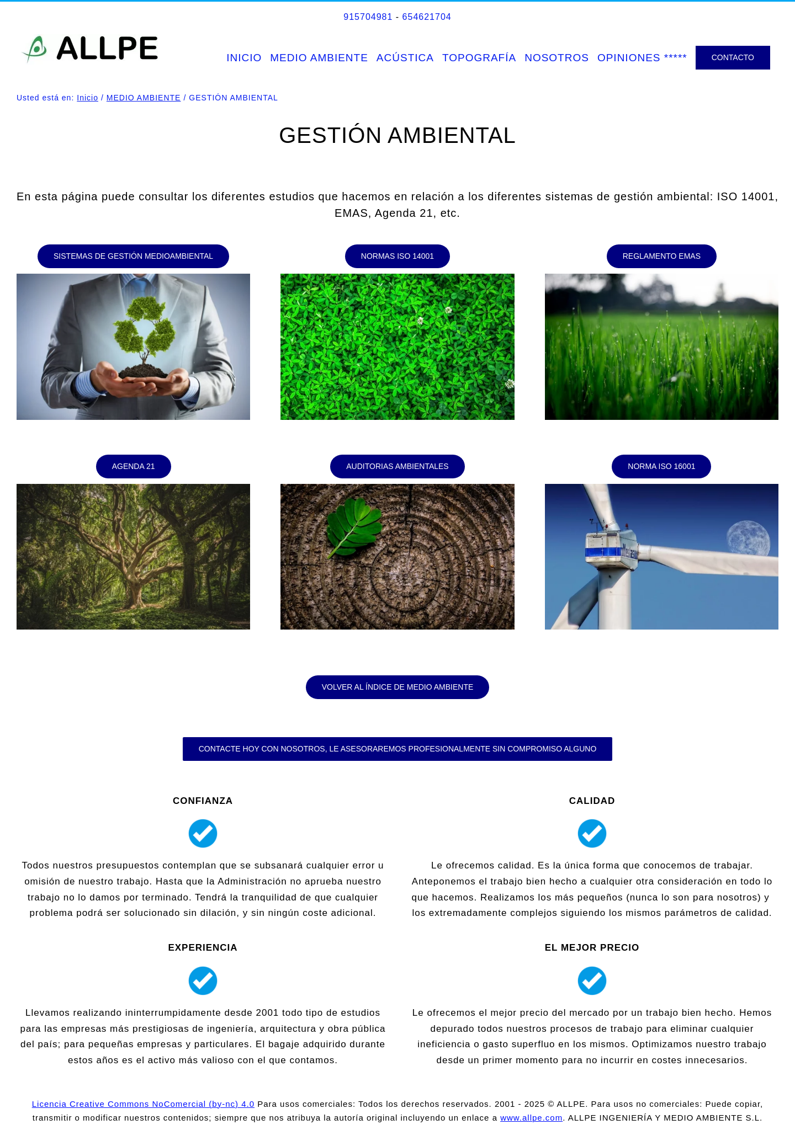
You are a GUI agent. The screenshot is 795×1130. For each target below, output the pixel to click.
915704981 (368, 17)
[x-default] (133, 278)
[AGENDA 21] (133, 466)
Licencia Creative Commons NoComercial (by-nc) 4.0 (143, 1103)
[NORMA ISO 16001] (661, 466)
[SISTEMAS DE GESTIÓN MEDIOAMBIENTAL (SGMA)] (133, 256)
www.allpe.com (531, 1117)
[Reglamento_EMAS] (661, 278)
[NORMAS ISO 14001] (397, 256)
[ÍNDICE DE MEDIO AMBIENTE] (398, 687)
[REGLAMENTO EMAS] (662, 256)
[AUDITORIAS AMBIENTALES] (397, 466)
